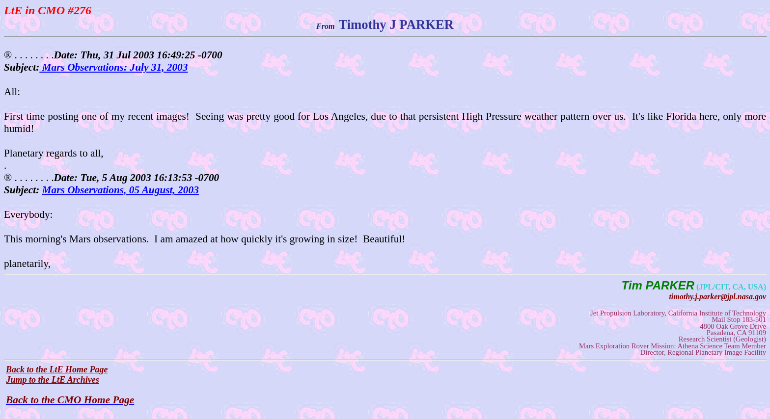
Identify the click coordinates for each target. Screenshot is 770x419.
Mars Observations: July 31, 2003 (113, 67)
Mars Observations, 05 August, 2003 (120, 190)
